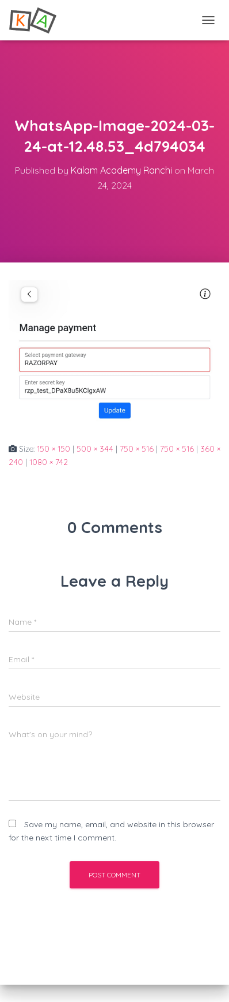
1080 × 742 (48, 462)
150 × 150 (53, 449)
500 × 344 (95, 449)
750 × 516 (137, 449)
